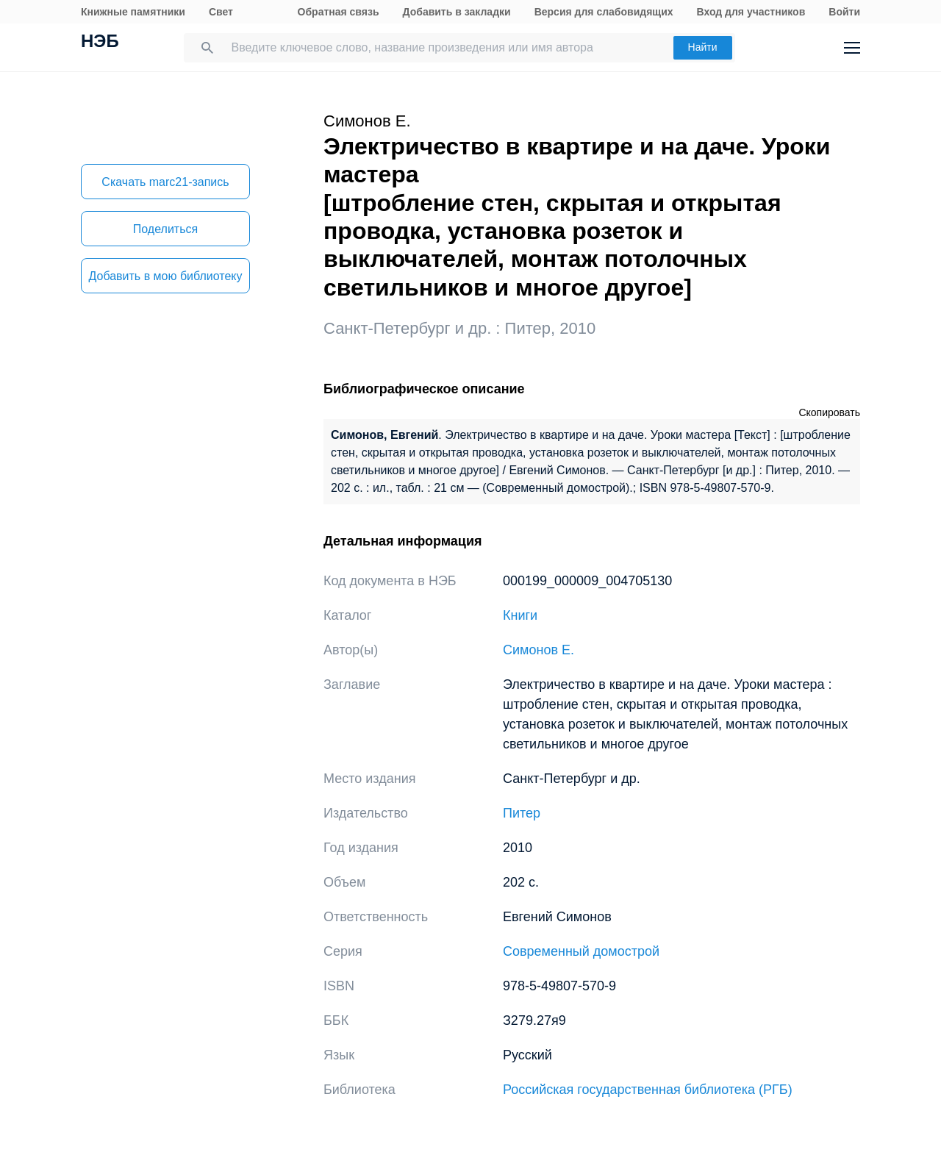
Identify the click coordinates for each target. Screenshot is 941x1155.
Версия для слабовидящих (603, 12)
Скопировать (829, 412)
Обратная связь (338, 12)
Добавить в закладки (457, 12)
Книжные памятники (133, 12)
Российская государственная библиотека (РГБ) (647, 1089)
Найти (703, 47)
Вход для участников (751, 12)
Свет (221, 12)
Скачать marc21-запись (165, 182)
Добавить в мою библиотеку (165, 276)
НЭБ (100, 43)
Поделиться (165, 229)
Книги (520, 615)
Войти (844, 12)
